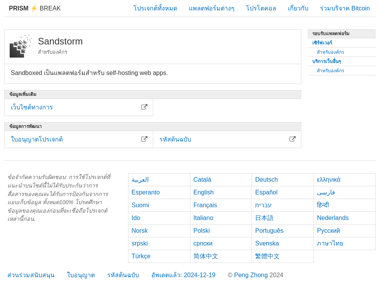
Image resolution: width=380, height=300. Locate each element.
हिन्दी (323, 205)
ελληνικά (329, 179)
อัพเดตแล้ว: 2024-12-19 (183, 275)
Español (266, 192)
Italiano (203, 218)
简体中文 (205, 256)
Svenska (267, 243)
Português (269, 230)
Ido (136, 218)
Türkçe (141, 256)
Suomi (140, 205)
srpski (140, 243)
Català (202, 179)
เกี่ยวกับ (298, 8)
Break (35, 8)
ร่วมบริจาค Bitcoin (345, 8)
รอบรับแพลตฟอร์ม (330, 33)
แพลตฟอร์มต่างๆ (212, 8)
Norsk (140, 230)
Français (205, 205)
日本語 (264, 218)
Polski (201, 230)
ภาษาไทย (330, 243)
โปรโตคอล (261, 8)
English (203, 192)
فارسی (326, 192)
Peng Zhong (252, 275)
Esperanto (146, 192)
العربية (140, 179)
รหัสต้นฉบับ (123, 275)
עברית (263, 205)
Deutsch (266, 179)
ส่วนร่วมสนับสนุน (31, 275)
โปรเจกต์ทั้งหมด (155, 8)
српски (203, 243)
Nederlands (333, 218)
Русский (328, 230)
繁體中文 (267, 256)
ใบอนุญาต (81, 275)
